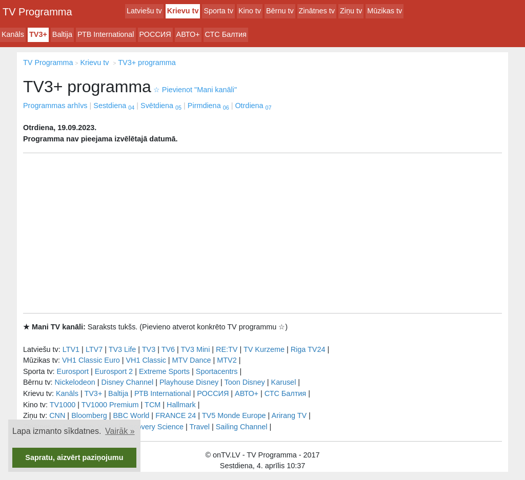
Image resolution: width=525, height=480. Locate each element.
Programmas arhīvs (55, 105)
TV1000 (62, 405)
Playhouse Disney (188, 382)
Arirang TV (289, 415)
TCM (152, 405)
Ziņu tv (351, 11)
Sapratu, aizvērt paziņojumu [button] (74, 457)
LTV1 (71, 349)
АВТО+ (188, 34)
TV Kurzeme (264, 349)
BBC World (131, 415)
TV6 (168, 349)
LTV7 (94, 349)
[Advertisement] (262, 233)
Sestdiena (113, 105)
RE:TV (226, 349)
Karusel (283, 382)
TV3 (148, 349)
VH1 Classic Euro (91, 360)
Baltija (62, 34)
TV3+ (38, 34)
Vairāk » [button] (120, 431)
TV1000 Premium (110, 405)
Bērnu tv (280, 11)
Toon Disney (245, 382)
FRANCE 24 (175, 415)
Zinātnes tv (317, 11)
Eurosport (73, 371)
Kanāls (13, 34)
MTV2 (226, 360)
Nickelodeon (75, 382)
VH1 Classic (146, 360)
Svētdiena (160, 105)
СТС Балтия (226, 34)
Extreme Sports (164, 371)
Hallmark (181, 405)
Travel (200, 427)
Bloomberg (89, 415)
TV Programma (37, 11)
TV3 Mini (195, 349)
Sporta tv (218, 11)
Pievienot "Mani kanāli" (195, 90)
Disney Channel (128, 382)
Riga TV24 (308, 349)
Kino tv (249, 11)
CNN (57, 415)
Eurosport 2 (114, 371)
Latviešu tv (144, 11)
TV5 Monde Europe (234, 415)
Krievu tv (183, 11)
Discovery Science (153, 427)
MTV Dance (191, 360)
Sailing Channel (242, 427)
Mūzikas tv (384, 11)
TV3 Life (122, 349)
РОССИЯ (155, 34)
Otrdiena (253, 105)
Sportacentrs (217, 371)
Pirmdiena (208, 105)
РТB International (105, 34)
